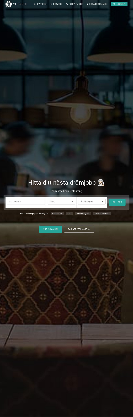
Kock (69, 214)
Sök (117, 202)
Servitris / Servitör (102, 214)
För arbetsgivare (96, 4)
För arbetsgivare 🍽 (79, 229)
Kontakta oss (74, 4)
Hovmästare (57, 214)
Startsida (40, 4)
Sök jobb (56, 4)
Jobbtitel (15, 201)
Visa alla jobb (50, 229)
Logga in (119, 4)
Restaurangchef (83, 214)
